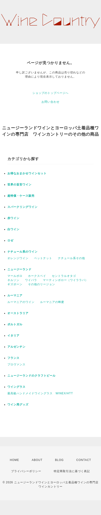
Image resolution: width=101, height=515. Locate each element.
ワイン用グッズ (17, 404)
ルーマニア (14, 295)
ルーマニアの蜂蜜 (52, 302)
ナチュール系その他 (71, 258)
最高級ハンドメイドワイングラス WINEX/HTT (40, 393)
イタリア (13, 335)
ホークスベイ (37, 276)
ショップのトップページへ (50, 93)
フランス (13, 358)
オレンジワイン (17, 258)
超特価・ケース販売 (21, 195)
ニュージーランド (19, 269)
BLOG (59, 460)
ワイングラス (16, 386)
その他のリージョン (41, 284)
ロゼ (10, 240)
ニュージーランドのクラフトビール (31, 375)
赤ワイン (13, 218)
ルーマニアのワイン (21, 302)
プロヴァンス (16, 364)
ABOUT (37, 460)
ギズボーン (14, 284)
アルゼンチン (16, 346)
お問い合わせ (50, 101)
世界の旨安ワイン (19, 184)
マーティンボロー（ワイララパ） (65, 280)
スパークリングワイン (22, 207)
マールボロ (14, 276)
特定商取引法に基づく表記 (72, 471)
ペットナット (43, 258)
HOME (14, 460)
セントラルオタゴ (64, 276)
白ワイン (13, 229)
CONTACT (83, 460)
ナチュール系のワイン (22, 251)
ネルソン (13, 280)
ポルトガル (14, 324)
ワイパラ (31, 280)
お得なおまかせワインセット (27, 173)
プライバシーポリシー (26, 471)
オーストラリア (17, 313)
